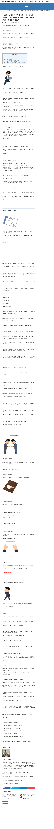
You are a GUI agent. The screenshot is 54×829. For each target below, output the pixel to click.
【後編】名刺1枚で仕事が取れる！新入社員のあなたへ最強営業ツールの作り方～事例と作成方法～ (12, 795)
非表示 (15, 54)
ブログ (9, 801)
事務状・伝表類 (41, 113)
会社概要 (20, 818)
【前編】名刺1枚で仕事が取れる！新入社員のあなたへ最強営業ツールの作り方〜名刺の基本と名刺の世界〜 (47, 52)
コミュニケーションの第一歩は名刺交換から (11, 60)
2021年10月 (41, 131)
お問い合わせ (38, 818)
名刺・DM (12, 801)
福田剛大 (8, 236)
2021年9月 (40, 134)
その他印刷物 (41, 102)
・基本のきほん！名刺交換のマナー (11, 61)
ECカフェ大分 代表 (14, 756)
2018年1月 (40, 136)
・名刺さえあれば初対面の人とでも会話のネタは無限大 (15, 62)
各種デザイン (41, 115)
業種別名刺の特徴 (8, 59)
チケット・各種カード (42, 104)
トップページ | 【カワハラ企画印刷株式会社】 (10, 818)
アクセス (33, 818)
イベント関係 (41, 95)
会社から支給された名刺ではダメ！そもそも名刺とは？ (13, 56)
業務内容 (24, 818)
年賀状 (40, 119)
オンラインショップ (42, 100)
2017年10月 (41, 138)
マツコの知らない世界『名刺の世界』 (10, 58)
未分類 (40, 121)
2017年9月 (40, 140)
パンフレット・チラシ (42, 106)
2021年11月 (41, 129)
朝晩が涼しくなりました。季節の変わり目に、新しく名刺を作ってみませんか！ (29, 795)
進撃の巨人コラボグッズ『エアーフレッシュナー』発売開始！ (48, 36)
